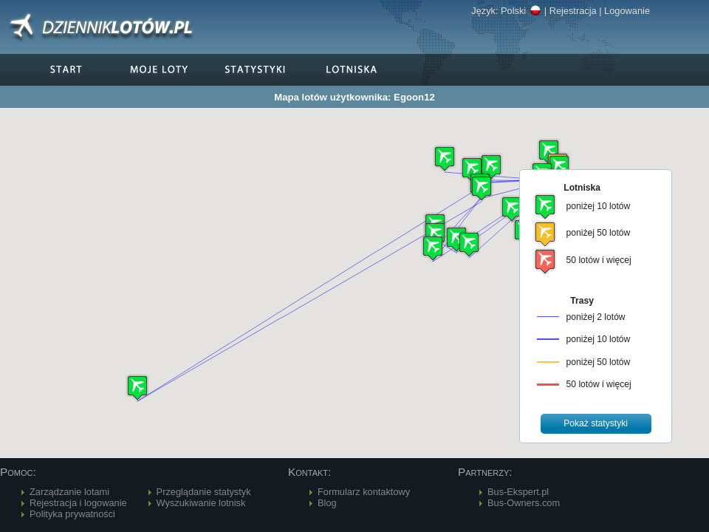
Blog (327, 502)
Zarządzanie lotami (69, 491)
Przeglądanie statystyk (204, 491)
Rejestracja (573, 10)
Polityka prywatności (72, 513)
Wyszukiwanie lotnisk (201, 502)
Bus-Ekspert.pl (518, 491)
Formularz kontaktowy (364, 491)
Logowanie (627, 10)
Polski (521, 10)
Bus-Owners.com (523, 502)
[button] (472, 169)
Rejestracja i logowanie (78, 502)
